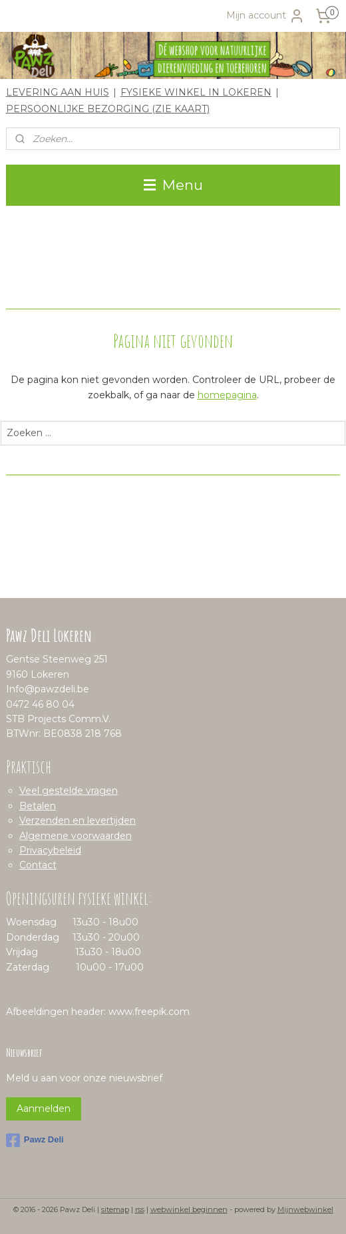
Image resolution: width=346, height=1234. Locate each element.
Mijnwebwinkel (305, 1209)
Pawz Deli (35, 1140)
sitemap (115, 1209)
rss (139, 1209)
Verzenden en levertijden (77, 820)
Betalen (37, 806)
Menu (173, 185)
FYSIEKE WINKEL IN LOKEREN (195, 92)
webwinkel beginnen (189, 1209)
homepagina (227, 395)
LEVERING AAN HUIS (57, 92)
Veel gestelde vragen (68, 791)
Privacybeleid (50, 850)
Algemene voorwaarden (75, 836)
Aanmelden (44, 1109)
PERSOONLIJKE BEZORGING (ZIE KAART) (108, 109)
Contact (38, 865)
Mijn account (265, 16)
